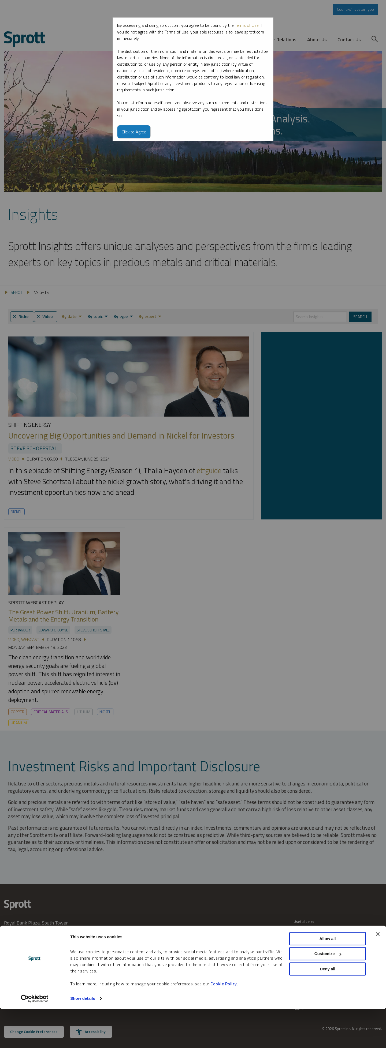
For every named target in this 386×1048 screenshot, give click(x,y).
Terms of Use (247, 25)
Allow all (328, 977)
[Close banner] (378, 973)
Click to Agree (134, 131)
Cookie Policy (223, 1023)
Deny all (327, 1008)
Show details (82, 1037)
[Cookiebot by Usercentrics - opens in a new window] (34, 1038)
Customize (327, 992)
